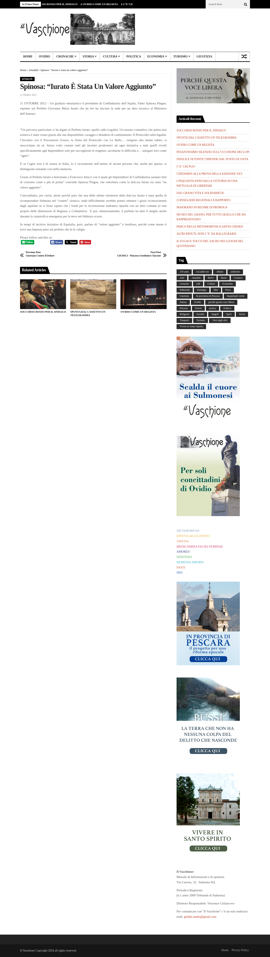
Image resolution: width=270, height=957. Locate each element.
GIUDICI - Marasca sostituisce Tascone (139, 254)
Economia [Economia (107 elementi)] (227, 283)
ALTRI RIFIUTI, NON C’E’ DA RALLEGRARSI (206, 233)
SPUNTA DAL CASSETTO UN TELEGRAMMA (87, 313)
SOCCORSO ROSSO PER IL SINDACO (56, 4)
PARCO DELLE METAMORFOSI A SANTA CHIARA (210, 226)
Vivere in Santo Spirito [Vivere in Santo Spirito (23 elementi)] (191, 326)
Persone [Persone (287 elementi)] (184, 308)
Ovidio (44, 56)
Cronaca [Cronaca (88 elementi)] (238, 277)
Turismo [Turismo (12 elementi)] (200, 320)
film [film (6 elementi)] (216, 289)
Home (27, 56)
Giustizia (204, 56)
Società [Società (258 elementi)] (200, 314)
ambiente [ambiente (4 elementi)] (235, 271)
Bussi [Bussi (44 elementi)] (224, 277)
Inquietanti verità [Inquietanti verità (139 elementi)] (235, 295)
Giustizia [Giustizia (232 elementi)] (184, 295)
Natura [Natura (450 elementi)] (183, 302)
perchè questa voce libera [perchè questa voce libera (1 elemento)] (221, 302)
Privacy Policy (240, 950)
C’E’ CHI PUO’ (186, 166)
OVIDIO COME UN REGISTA (102, 4)
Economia (155, 56)
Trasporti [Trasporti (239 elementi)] (184, 320)
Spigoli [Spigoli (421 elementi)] (215, 314)
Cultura (110, 56)
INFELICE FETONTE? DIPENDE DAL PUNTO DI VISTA (212, 159)
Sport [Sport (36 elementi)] (229, 314)
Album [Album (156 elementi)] (219, 271)
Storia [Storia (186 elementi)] (242, 314)
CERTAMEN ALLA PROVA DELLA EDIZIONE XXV (210, 173)
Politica (133, 56)
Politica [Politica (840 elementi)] (227, 308)
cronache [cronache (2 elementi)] (184, 283)
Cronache (65, 56)
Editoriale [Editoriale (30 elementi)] (185, 289)
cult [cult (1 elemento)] (198, 283)
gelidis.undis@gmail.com (200, 916)
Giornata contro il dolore (40, 254)
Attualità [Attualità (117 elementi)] (196, 277)
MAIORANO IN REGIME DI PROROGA (202, 207)
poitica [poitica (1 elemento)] (212, 308)
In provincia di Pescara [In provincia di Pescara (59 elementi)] (207, 295)
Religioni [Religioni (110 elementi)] (184, 314)
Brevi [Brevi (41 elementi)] (210, 277)
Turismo (180, 56)
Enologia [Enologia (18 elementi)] (201, 289)
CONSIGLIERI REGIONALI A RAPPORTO (203, 200)
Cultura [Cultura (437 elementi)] (211, 283)
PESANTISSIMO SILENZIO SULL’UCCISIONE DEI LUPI (213, 152)
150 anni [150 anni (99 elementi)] (184, 271)
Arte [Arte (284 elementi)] (182, 277)
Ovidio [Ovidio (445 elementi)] (197, 302)
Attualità (33, 70)
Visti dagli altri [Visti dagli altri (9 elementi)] (219, 320)
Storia (88, 56)
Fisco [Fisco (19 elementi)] (228, 289)
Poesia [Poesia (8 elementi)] (198, 308)
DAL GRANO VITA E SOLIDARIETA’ (200, 193)
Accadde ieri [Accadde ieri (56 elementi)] (202, 271)
